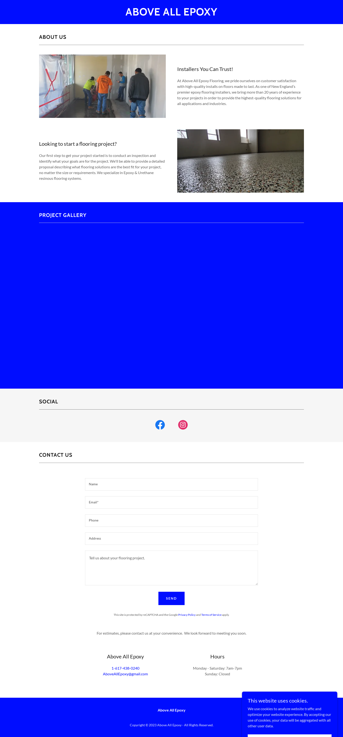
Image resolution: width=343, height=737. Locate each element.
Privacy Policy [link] (187, 615)
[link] (171, 14)
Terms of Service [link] (211, 615)
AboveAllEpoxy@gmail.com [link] (125, 674)
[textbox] (171, 484)
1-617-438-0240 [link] (125, 668)
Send (171, 598)
